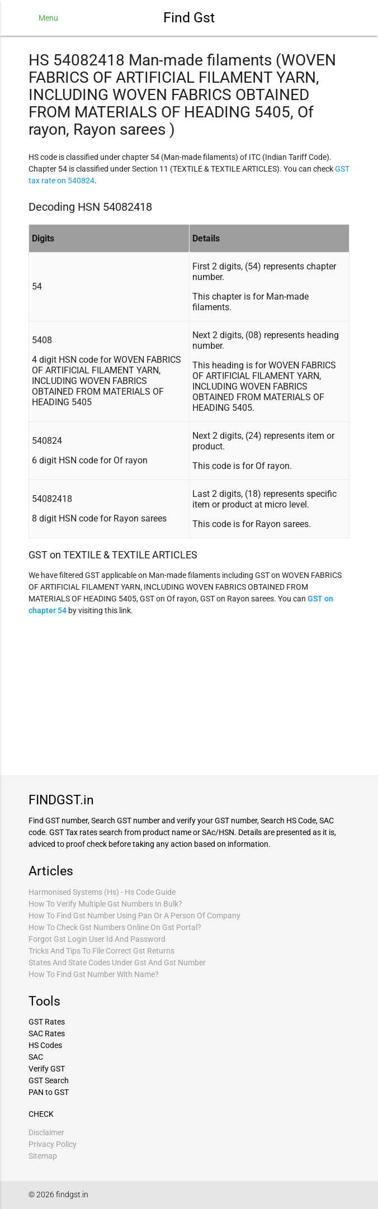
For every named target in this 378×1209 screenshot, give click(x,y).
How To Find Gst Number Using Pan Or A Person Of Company (134, 915)
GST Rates (47, 1021)
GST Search (49, 1080)
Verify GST (47, 1068)
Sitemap (43, 1155)
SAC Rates (47, 1033)
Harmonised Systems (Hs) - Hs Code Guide (102, 892)
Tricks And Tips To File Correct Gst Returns (101, 950)
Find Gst (189, 18)
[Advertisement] (189, 694)
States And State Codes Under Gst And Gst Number (117, 962)
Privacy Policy (53, 1144)
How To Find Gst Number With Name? (94, 974)
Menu (48, 17)
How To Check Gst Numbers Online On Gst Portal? (115, 927)
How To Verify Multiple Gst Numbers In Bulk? (105, 903)
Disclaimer (46, 1132)
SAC (36, 1056)
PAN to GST (49, 1092)
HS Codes (45, 1045)
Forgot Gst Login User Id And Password (97, 939)
